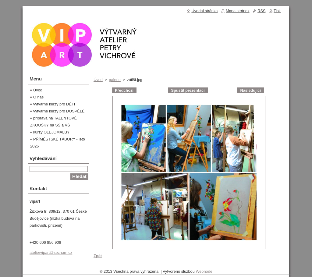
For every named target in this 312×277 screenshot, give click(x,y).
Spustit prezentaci (187, 90)
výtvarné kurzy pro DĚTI (54, 104)
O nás (38, 97)
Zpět (98, 256)
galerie (114, 79)
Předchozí (124, 90)
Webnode (204, 273)
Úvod (98, 79)
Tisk (277, 11)
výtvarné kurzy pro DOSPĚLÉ (59, 111)
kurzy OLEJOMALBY (51, 132)
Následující (250, 90)
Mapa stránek (238, 11)
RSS (261, 11)
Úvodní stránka (204, 11)
